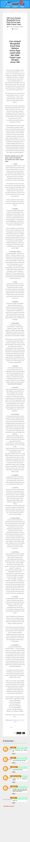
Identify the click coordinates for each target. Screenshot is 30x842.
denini (13, 747)
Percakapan (8, 11)
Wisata (23, 11)
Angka (22, 6)
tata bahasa (21, 138)
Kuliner (5, 13)
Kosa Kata (20, 9)
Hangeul (15, 6)
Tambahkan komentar (8, 806)
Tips (11, 13)
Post (11, 727)
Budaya (16, 11)
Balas (13, 753)
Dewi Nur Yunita (16, 776)
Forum (8, 6)
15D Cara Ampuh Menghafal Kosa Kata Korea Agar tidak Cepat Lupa (14, 21)
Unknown (14, 767)
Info (16, 13)
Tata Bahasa (10, 9)
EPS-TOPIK (23, 13)
